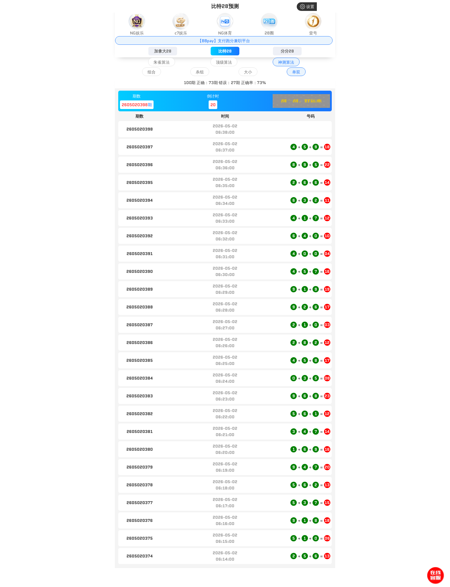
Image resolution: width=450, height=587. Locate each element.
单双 (296, 72)
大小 (248, 72)
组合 (152, 72)
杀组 (200, 72)
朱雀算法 (162, 62)
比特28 (225, 51)
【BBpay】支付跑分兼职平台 (224, 41)
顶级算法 (224, 62)
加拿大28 (162, 51)
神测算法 (286, 62)
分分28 (287, 51)
